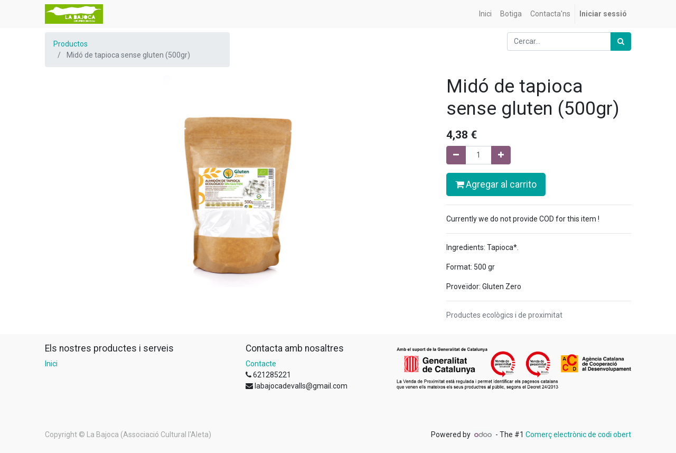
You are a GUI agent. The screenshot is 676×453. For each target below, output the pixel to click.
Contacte (261, 363)
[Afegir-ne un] (501, 155)
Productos (70, 44)
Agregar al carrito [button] (496, 184)
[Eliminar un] (456, 155)
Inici (51, 363)
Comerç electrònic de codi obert (578, 434)
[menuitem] (485, 14)
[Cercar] (621, 41)
